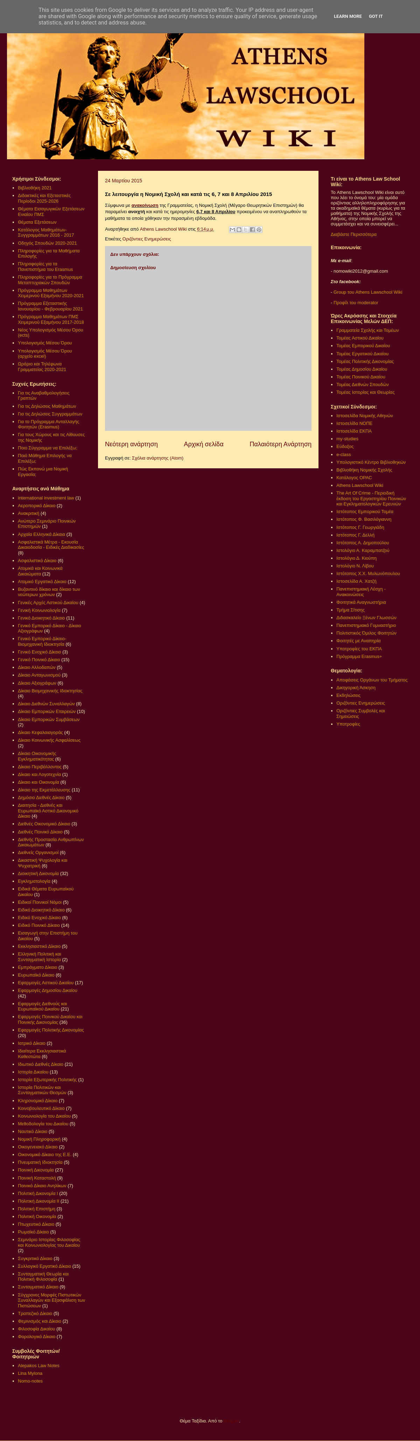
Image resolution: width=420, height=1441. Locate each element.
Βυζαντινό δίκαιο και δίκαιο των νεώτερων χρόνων (49, 592)
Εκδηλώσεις (348, 695)
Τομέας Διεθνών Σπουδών (362, 384)
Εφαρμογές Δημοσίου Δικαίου (47, 990)
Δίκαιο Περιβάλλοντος (40, 766)
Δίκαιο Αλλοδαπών (36, 667)
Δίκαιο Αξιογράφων (37, 683)
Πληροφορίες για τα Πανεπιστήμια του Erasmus (45, 266)
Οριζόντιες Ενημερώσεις (146, 239)
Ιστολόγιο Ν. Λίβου (355, 565)
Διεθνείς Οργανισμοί (38, 852)
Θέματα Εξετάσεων (37, 222)
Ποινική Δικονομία (36, 1170)
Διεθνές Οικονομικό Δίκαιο (44, 823)
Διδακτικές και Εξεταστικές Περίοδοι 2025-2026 (44, 198)
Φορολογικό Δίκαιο (36, 1336)
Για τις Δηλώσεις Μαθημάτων (47, 406)
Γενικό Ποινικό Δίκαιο (39, 659)
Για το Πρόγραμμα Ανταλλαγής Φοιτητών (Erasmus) (48, 424)
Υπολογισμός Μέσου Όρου (45, 342)
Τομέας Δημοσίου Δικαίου (361, 369)
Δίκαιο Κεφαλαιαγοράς (40, 732)
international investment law (46, 498)
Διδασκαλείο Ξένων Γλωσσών (366, 617)
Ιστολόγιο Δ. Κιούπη (356, 558)
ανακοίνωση (145, 205)
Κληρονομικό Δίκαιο (37, 1100)
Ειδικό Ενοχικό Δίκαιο (39, 917)
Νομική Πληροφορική (39, 1139)
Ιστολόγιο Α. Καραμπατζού (362, 550)
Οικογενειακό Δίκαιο (38, 1146)
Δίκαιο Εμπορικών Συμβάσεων (48, 719)
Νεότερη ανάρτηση (131, 444)
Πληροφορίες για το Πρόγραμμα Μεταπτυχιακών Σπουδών (50, 279)
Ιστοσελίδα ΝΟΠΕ (354, 423)
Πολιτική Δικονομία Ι (38, 1193)
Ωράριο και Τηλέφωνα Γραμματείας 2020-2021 (42, 366)
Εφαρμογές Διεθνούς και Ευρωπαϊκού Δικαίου (42, 1006)
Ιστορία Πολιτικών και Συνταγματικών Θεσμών (42, 1090)
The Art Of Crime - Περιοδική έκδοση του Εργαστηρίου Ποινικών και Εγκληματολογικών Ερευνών (371, 498)
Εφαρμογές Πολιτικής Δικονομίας (51, 1030)
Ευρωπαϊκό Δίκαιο (36, 975)
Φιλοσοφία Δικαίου (36, 1328)
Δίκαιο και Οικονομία (38, 782)
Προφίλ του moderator (356, 302)
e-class (343, 454)
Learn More (348, 16)
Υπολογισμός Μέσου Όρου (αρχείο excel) (45, 353)
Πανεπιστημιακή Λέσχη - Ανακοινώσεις (360, 591)
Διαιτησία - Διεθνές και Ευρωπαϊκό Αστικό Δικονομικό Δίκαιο (48, 811)
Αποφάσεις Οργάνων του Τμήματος (371, 680)
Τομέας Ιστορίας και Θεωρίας (365, 392)
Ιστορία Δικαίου (33, 1072)
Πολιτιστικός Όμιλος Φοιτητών (366, 633)
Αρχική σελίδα (203, 444)
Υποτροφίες (348, 724)
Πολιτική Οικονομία (37, 1216)
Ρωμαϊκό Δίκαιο (33, 1231)
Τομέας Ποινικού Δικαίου (360, 376)
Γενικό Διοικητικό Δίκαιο (41, 618)
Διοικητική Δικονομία (38, 873)
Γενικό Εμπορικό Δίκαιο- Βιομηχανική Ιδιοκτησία (42, 641)
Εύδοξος (345, 446)
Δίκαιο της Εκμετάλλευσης (44, 789)
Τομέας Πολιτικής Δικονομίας (365, 361)
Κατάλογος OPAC (354, 477)
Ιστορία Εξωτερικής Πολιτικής (47, 1079)
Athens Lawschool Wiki (359, 485)
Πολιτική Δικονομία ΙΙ (38, 1201)
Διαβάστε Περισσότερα (354, 234)
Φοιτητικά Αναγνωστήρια (361, 602)
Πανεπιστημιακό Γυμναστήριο (366, 625)
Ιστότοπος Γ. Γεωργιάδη (360, 527)
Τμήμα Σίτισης (350, 610)
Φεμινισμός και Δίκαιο (39, 1321)
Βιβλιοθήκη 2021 (34, 187)
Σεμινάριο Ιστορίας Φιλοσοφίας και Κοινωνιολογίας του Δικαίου (49, 1242)
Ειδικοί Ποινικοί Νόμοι (40, 902)
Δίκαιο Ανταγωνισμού (39, 675)
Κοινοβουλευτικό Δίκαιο (41, 1108)
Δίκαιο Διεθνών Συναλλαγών (46, 703)
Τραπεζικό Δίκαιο (35, 1313)
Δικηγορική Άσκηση (356, 687)
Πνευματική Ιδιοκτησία (40, 1162)
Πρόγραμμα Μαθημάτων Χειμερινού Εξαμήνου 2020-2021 (51, 293)
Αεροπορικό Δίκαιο (36, 505)
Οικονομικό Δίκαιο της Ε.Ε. (44, 1154)
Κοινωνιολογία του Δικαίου (44, 1116)
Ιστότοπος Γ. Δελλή (355, 535)
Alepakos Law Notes (38, 1365)
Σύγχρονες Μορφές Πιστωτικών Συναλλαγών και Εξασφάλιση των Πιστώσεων (51, 1300)
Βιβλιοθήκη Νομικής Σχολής (364, 470)
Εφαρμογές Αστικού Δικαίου (46, 982)
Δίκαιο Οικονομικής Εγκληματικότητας (37, 756)
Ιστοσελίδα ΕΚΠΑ (354, 431)
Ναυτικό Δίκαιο (32, 1131)
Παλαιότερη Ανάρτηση (281, 444)
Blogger (231, 1420)
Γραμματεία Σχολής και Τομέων (367, 330)
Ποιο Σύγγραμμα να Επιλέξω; (47, 447)
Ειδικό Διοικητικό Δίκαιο (41, 909)
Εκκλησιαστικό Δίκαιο (39, 946)
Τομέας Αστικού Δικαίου (360, 338)
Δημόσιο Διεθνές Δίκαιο (41, 797)
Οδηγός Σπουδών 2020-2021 (47, 243)
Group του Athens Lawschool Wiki (367, 292)
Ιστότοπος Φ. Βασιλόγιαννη (363, 519)
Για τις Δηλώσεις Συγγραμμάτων (50, 414)
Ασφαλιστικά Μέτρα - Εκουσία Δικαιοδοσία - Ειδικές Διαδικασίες (51, 544)
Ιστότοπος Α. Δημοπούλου (362, 542)
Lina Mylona (30, 1373)
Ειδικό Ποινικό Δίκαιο (39, 925)
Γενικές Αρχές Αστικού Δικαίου (48, 602)
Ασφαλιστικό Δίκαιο (37, 560)
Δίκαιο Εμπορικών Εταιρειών (47, 711)
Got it (376, 16)
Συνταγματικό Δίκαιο (38, 1286)
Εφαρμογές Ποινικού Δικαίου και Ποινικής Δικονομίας (50, 1019)
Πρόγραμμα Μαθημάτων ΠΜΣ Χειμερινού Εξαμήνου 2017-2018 (51, 319)
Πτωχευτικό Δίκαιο (36, 1224)
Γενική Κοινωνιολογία (39, 610)
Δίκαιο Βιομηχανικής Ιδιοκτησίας (50, 690)
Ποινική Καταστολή (37, 1178)
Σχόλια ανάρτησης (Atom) (157, 458)
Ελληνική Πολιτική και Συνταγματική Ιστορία (39, 956)
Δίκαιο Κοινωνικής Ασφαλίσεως (49, 740)
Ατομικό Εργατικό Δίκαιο (42, 581)
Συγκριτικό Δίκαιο (35, 1258)
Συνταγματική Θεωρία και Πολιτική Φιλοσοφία (43, 1276)
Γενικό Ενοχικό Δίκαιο (39, 652)
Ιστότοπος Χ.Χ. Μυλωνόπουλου (368, 573)
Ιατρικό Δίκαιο (32, 1043)
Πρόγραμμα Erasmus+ (359, 656)
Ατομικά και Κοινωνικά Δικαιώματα (40, 571)
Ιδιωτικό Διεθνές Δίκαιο (40, 1064)
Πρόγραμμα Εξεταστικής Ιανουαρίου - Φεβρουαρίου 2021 (50, 306)
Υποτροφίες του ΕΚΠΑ (359, 648)
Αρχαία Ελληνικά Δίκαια (41, 534)
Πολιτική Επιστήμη (36, 1208)
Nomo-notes (30, 1381)
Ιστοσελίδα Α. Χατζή (356, 581)
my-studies (347, 438)
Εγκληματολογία (34, 881)
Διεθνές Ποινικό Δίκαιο (40, 831)
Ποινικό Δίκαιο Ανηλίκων (42, 1185)
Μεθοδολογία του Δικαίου (43, 1123)
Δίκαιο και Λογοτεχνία (39, 774)
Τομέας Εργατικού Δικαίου (362, 353)
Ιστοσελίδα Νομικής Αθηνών (364, 415)
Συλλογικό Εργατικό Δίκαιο (44, 1266)
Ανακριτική (28, 513)
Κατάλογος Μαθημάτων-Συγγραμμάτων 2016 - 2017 (46, 232)
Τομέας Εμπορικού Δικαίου (363, 345)
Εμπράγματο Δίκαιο (37, 967)
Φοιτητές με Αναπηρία (358, 640)
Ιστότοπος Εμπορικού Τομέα (364, 511)
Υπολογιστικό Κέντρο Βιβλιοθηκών (371, 462)
